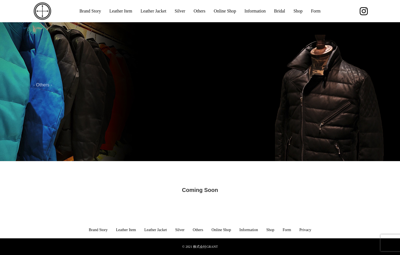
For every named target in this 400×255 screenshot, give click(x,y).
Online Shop (225, 11)
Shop (297, 11)
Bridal (279, 11)
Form (316, 11)
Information (255, 11)
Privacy (305, 230)
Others (200, 11)
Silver (180, 11)
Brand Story (90, 11)
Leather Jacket (153, 11)
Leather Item (120, 11)
